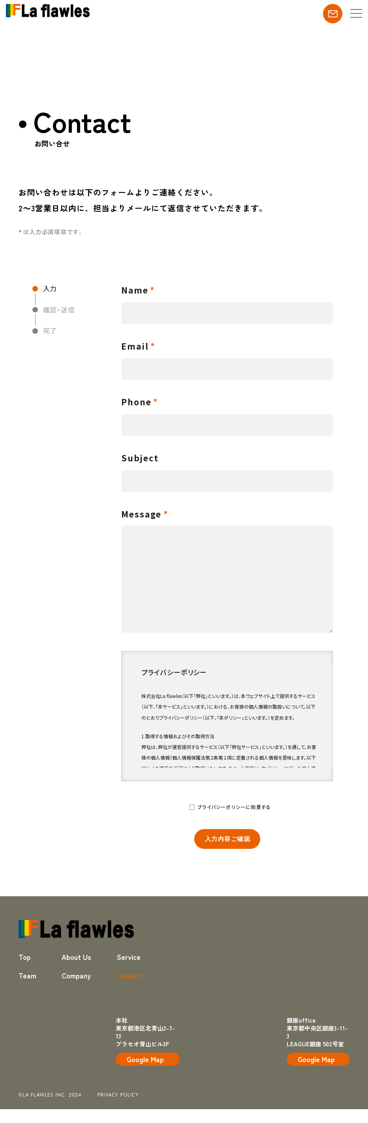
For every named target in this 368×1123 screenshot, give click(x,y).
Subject (140, 458)
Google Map (145, 1059)
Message (141, 514)
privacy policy (118, 1095)
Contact (130, 975)
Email (135, 346)
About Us (76, 957)
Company (76, 975)
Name (134, 290)
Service (129, 957)
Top (25, 957)
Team (27, 975)
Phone (136, 402)
